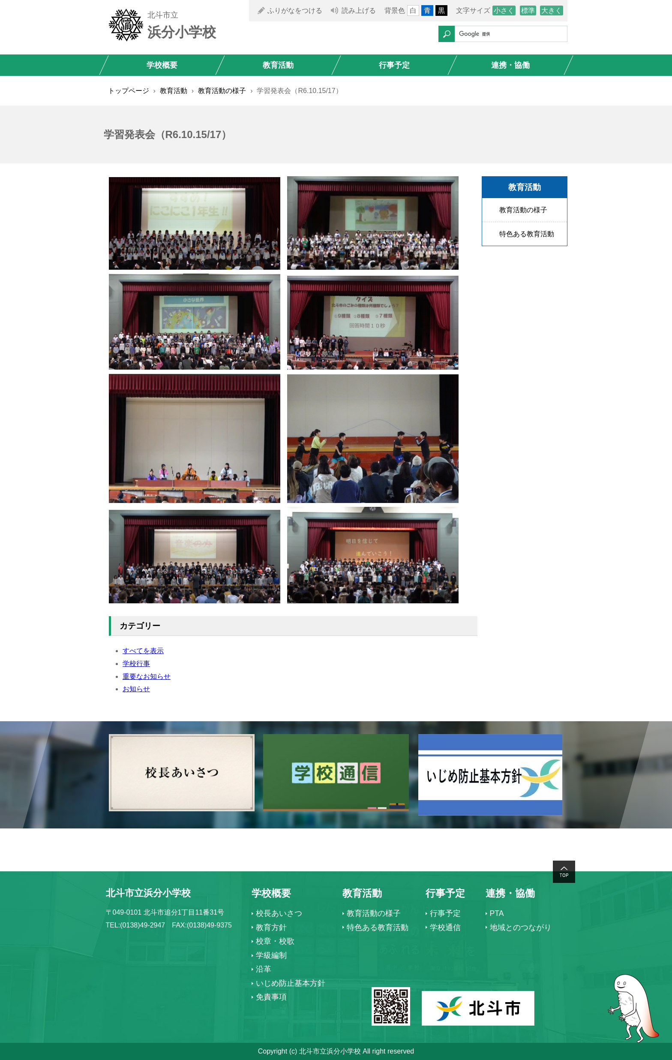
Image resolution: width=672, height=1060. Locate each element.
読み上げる (359, 10)
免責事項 (271, 997)
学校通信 (445, 927)
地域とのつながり (521, 927)
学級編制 (271, 955)
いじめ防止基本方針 (290, 983)
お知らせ (136, 689)
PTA (497, 913)
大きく (551, 10)
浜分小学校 (181, 32)
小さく (504, 10)
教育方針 (271, 927)
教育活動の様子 (222, 90)
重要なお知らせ (147, 676)
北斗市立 (162, 15)
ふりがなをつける (294, 10)
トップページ (128, 90)
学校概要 (162, 65)
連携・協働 (510, 65)
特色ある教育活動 (526, 234)
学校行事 (136, 663)
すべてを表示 (143, 650)
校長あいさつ (279, 913)
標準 (528, 10)
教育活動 (278, 65)
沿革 (263, 969)
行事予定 (394, 65)
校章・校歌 (275, 941)
